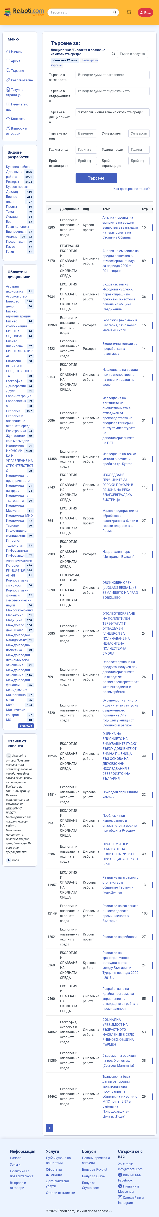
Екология (13, 411)
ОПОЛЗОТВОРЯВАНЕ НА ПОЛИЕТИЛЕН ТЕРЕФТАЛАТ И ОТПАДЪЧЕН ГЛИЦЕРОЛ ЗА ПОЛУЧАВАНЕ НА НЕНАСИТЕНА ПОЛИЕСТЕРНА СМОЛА (118, 633)
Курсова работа (18, 167)
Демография (16, 386)
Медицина (14, 620)
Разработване (19, 79)
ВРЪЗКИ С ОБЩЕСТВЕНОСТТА (19, 371)
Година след (58, 150)
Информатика (17, 550)
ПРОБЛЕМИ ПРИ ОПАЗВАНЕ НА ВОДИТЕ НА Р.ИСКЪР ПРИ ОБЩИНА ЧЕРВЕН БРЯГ (120, 854)
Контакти (15, 118)
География (14, 381)
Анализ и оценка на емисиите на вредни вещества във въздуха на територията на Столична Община (120, 227)
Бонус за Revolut (94, 1170)
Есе (8, 222)
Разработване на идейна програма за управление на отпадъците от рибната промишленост (120, 999)
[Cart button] (129, 11)
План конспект (17, 227)
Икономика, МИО (19, 516)
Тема (10, 212)
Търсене (15, 70)
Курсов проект (17, 187)
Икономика (15, 446)
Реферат (12, 182)
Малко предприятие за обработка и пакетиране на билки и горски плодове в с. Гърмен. (120, 521)
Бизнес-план (15, 232)
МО (8, 720)
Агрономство (16, 296)
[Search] (83, 12)
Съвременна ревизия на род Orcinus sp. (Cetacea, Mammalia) (119, 1061)
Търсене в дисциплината (59, 117)
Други (10, 391)
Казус (10, 247)
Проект (11, 207)
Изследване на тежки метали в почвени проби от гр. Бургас (119, 459)
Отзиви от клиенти (60, 1193)
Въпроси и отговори (16, 131)
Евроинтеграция (18, 396)
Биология (13, 361)
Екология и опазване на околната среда (18, 421)
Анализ (11, 237)
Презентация (16, 242)
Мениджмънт (16, 690)
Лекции (12, 217)
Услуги (15, 1165)
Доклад (12, 192)
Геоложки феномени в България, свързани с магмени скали (119, 325)
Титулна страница (14, 92)
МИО (9, 705)
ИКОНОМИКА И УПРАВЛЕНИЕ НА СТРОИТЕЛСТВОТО (19, 461)
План (10, 251)
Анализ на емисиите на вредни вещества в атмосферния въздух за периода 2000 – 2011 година (120, 261)
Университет (112, 133)
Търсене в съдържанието (59, 96)
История (12, 565)
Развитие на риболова (119, 937)
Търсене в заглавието (57, 77)
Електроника (16, 431)
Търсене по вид (58, 135)
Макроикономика (20, 610)
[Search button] (115, 12)
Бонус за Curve (93, 1176)
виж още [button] (26, 725)
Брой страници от (58, 163)
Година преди (112, 150)
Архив (13, 60)
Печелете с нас (17, 106)
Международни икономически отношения (18, 660)
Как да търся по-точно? (131, 189)
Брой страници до (111, 163)
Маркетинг (14, 615)
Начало (14, 51)
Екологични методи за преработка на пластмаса (119, 349)
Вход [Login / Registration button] (145, 12)
